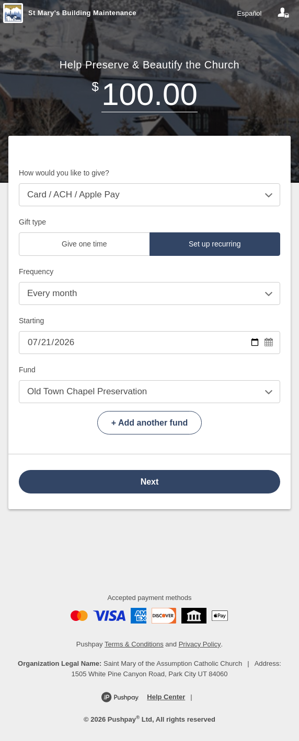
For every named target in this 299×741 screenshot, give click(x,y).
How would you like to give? (64, 173)
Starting (31, 320)
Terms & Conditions (134, 644)
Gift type (32, 222)
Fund (27, 370)
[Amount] (149, 94)
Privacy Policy (200, 644)
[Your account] (283, 13)
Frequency (36, 271)
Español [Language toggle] (249, 13)
